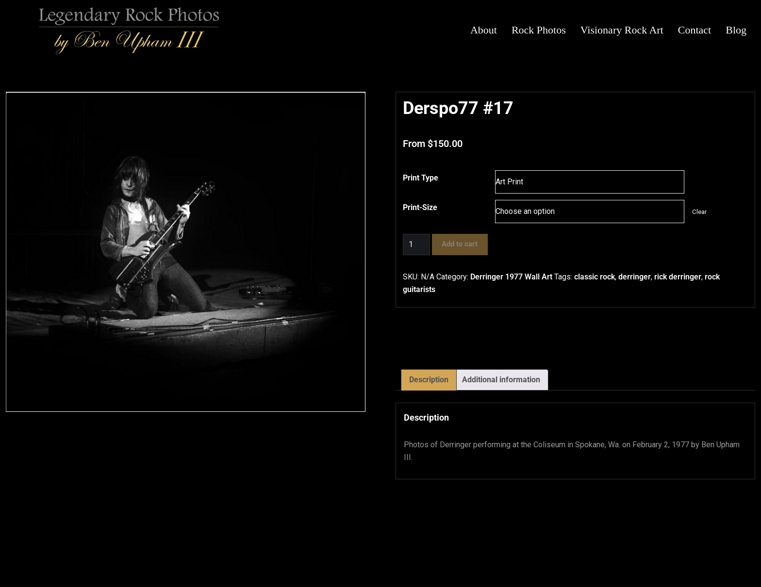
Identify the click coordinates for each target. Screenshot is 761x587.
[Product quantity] (416, 244)
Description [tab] (428, 379)
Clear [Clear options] (699, 211)
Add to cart (460, 244)
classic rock (594, 276)
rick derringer (677, 276)
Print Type (420, 177)
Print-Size (420, 207)
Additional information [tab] (501, 379)
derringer (634, 276)
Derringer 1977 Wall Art (511, 276)
